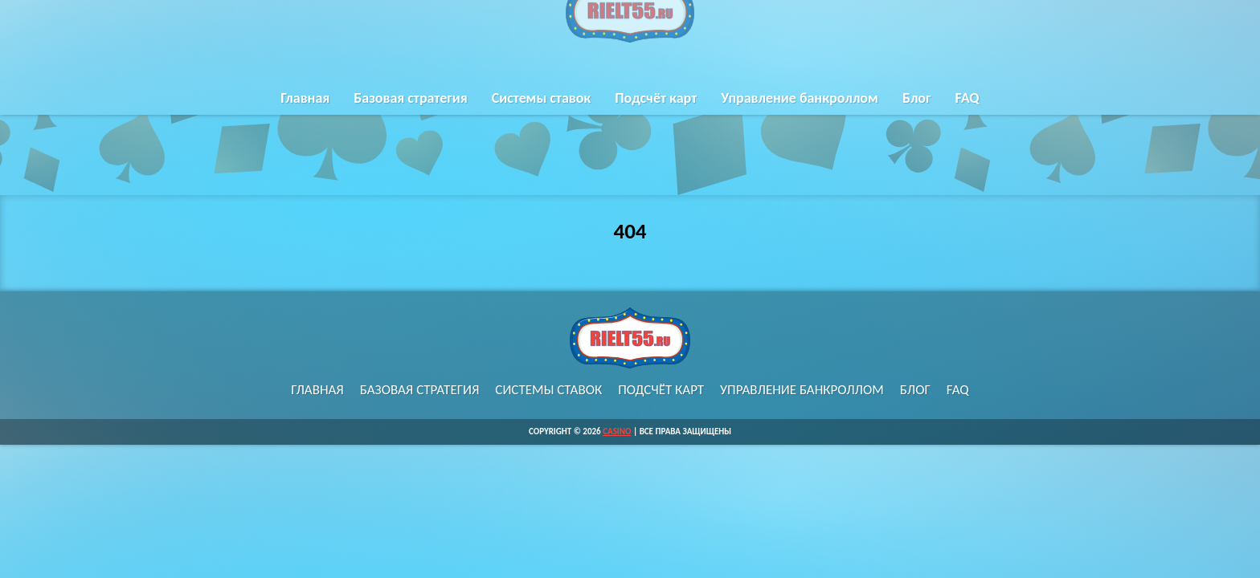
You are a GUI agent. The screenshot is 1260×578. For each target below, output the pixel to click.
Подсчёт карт (656, 111)
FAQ (967, 111)
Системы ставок (541, 111)
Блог (916, 111)
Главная (304, 111)
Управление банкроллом (799, 111)
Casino (617, 431)
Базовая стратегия (410, 111)
